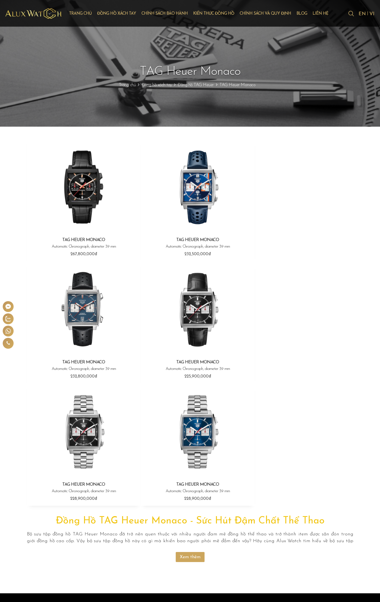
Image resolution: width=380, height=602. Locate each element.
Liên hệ (327, 14)
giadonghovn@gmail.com (62, 548)
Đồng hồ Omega (181, 519)
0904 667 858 (55, 540)
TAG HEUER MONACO (81, 239)
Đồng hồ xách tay (123, 14)
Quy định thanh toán (315, 502)
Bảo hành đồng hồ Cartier (254, 528)
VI (372, 14)
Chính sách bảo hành (172, 14)
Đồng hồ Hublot (180, 511)
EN (362, 14)
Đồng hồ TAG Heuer (196, 85)
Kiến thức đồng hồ (220, 14)
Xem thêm (190, 427)
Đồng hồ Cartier (180, 528)
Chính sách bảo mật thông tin (322, 528)
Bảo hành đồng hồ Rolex (253, 502)
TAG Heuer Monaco (237, 85)
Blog (309, 14)
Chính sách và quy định (272, 14)
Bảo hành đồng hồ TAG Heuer (258, 537)
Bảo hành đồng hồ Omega (255, 519)
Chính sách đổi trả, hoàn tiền (321, 519)
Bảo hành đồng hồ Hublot (254, 511)
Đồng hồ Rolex (179, 502)
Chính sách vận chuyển (316, 511)
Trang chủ (87, 14)
